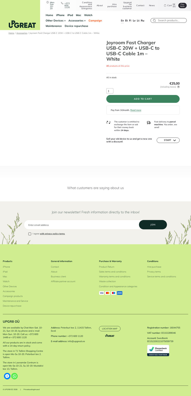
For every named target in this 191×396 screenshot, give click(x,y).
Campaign (95, 20)
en (122, 20)
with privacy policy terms (52, 233)
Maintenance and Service (15, 301)
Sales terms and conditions (112, 271)
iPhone (60, 15)
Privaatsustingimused (32, 389)
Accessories (75, 20)
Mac (78, 15)
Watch (88, 15)
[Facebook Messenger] (7, 376)
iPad (70, 15)
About (100, 5)
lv (134, 20)
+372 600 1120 (67, 5)
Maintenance (54, 25)
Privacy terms (154, 271)
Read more (135, 110)
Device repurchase (76, 25)
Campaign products (13, 296)
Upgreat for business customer (127, 5)
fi (130, 20)
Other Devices (54, 20)
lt (138, 20)
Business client (58, 276)
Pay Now (182, 5)
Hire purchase (112, 5)
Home (49, 15)
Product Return (106, 266)
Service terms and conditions (161, 276)
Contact (140, 5)
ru (142, 20)
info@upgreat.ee (76, 341)
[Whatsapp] (14, 376)
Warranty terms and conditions (114, 276)
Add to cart (143, 98)
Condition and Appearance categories (85, 5)
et (126, 20)
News (152, 5)
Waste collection (107, 281)
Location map (109, 328)
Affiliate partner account (63, 281)
